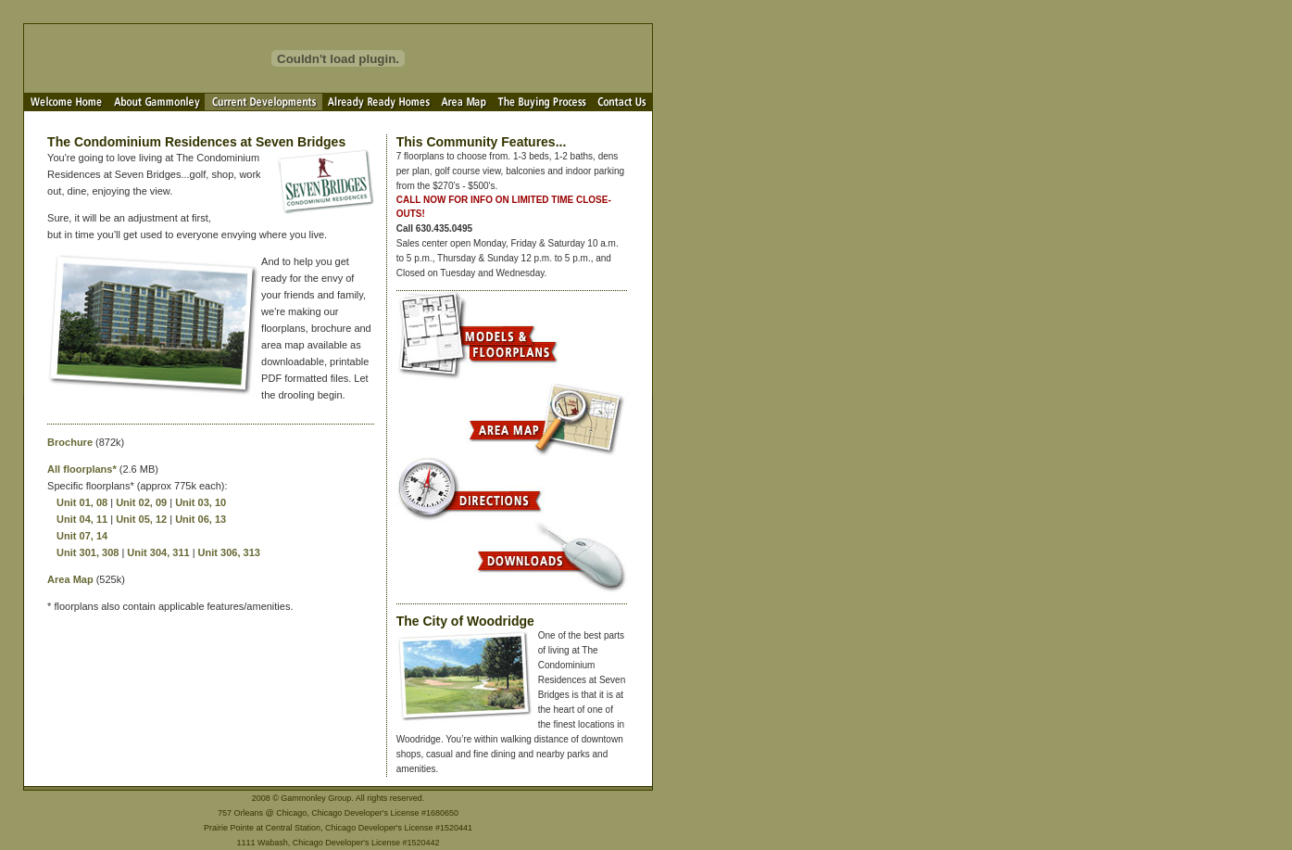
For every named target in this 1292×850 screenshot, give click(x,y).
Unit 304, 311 (158, 552)
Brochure (70, 442)
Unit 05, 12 (141, 519)
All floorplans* (82, 469)
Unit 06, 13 (200, 519)
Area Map (70, 579)
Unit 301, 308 (87, 552)
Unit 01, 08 (81, 502)
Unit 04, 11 (81, 519)
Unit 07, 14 (81, 535)
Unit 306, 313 (229, 552)
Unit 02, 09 (141, 502)
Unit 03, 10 (200, 502)
